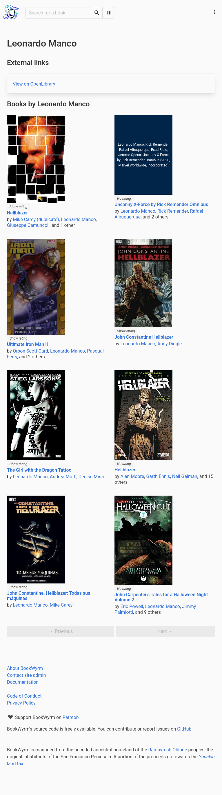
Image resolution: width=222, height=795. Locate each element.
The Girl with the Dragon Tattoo (39, 470)
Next (165, 631)
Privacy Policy (21, 703)
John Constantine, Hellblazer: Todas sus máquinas (48, 595)
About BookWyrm (25, 668)
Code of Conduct (24, 696)
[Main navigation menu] (214, 12)
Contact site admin (26, 675)
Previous (60, 631)
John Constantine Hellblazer (143, 337)
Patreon (71, 717)
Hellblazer (17, 213)
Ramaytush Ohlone (167, 750)
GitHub (184, 729)
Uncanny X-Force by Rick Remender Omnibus (161, 204)
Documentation (23, 682)
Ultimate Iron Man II (27, 344)
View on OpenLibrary (34, 84)
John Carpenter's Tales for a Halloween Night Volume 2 (161, 597)
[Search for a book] (58, 12)
